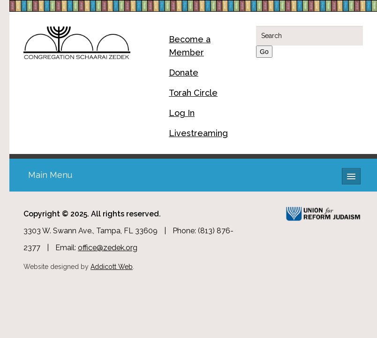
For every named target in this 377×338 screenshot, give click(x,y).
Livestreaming (198, 133)
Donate (183, 72)
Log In (182, 113)
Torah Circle (193, 93)
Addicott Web (111, 266)
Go (264, 51)
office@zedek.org (107, 247)
